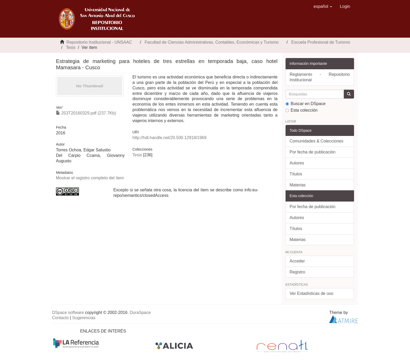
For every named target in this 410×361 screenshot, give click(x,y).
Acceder (297, 261)
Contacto (60, 318)
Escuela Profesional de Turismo (320, 42)
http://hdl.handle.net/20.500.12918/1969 (169, 137)
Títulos (296, 174)
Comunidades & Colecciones (316, 141)
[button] (323, 6)
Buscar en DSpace (306, 103)
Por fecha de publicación (312, 152)
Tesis (70, 47)
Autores (297, 163)
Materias (298, 185)
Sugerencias (83, 318)
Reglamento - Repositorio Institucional (320, 77)
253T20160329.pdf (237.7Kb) (86, 113)
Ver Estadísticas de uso (311, 293)
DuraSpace (140, 312)
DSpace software (68, 312)
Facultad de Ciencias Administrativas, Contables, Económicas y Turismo (211, 42)
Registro (297, 272)
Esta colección (302, 110)
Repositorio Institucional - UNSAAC (99, 42)
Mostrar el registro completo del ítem (90, 178)
